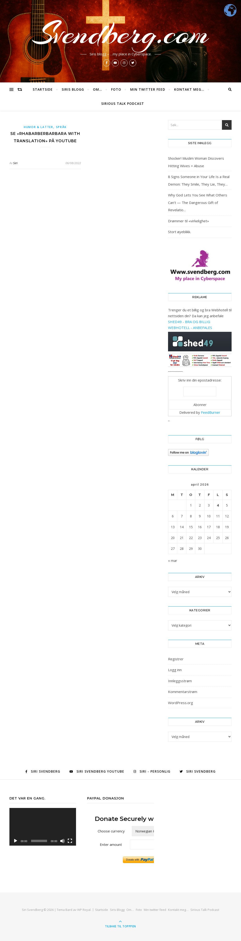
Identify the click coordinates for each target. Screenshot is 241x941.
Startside (43, 89)
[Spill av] (15, 841)
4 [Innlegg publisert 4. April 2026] (218, 505)
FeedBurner (210, 412)
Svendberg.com (120, 33)
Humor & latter (38, 127)
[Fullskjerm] (70, 841)
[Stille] (62, 841)
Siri (15, 163)
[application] (42, 826)
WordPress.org (180, 702)
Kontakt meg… (189, 89)
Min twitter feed (147, 89)
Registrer (176, 659)
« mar (172, 560)
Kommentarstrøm (182, 691)
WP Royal (84, 910)
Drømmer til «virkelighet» (188, 221)
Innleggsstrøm (180, 680)
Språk (61, 127)
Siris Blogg (73, 89)
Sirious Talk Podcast (122, 103)
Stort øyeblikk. (179, 231)
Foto (116, 89)
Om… (97, 89)
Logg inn (175, 669)
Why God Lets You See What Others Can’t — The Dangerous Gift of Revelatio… (197, 202)
